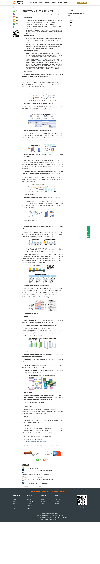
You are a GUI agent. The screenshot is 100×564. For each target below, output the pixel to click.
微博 (17, 17)
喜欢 (40, 459)
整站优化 (15, 545)
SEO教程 (44, 555)
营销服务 (47, 2)
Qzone (17, 20)
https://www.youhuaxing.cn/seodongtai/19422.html (37, 441)
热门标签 (70, 29)
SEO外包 (14, 547)
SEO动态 (53, 2)
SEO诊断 (14, 550)
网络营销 (60, 14)
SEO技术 (51, 14)
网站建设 (41, 2)
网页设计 (29, 548)
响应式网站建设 (30, 543)
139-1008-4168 (82, 2)
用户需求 (77, 32)
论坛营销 (43, 543)
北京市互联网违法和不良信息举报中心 (48, 561)
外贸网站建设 (29, 545)
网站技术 (56, 14)
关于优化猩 (57, 541)
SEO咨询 (14, 548)
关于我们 (66, 2)
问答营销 (43, 545)
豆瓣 (17, 23)
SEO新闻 (47, 14)
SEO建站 (60, 2)
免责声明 (57, 545)
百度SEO (14, 541)
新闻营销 (43, 541)
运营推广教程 (55, 555)
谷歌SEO (14, 543)
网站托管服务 (29, 547)
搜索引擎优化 (33, 2)
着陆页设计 (29, 550)
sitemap (57, 561)
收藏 (47, 459)
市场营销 (71, 32)
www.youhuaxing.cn (48, 559)
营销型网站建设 (30, 541)
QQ (16, 26)
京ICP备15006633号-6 (63, 559)
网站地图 (57, 543)
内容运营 (38, 60)
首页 (27, 2)
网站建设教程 (49, 555)
